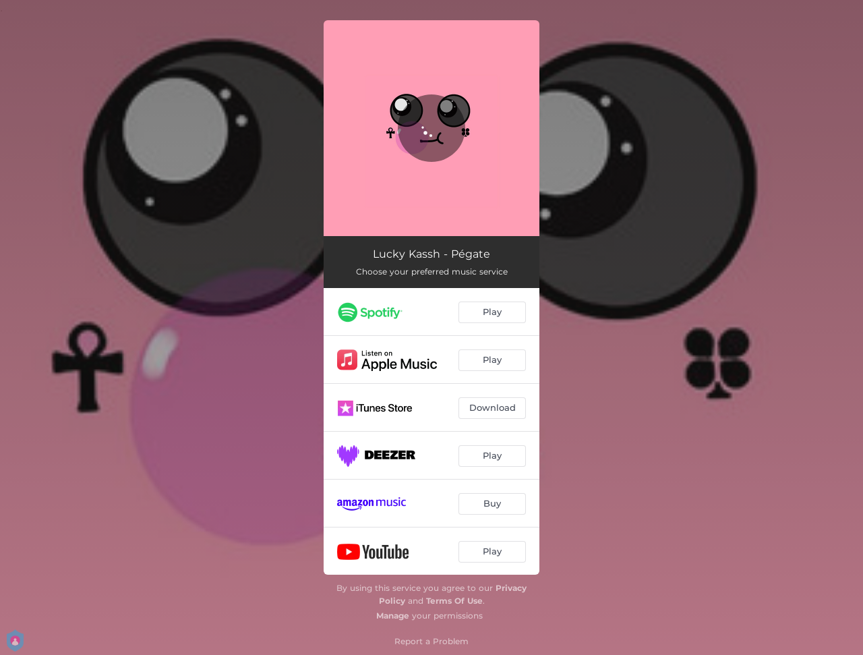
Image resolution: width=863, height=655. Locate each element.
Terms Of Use (454, 601)
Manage (392, 615)
